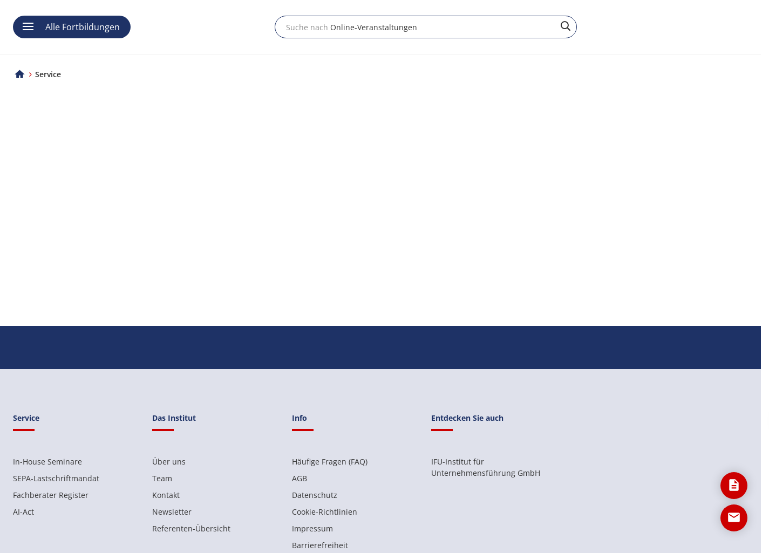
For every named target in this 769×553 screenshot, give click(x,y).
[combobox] (426, 27)
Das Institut (174, 418)
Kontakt (166, 495)
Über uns (169, 461)
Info (299, 418)
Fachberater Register (51, 495)
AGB (299, 478)
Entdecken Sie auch (467, 418)
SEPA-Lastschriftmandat (56, 478)
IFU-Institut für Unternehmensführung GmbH (485, 467)
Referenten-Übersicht (191, 528)
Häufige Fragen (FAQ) (330, 461)
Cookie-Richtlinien (324, 512)
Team (162, 478)
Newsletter (172, 512)
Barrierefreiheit (320, 545)
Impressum (312, 528)
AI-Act (23, 512)
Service (26, 418)
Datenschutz (314, 495)
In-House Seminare (47, 461)
